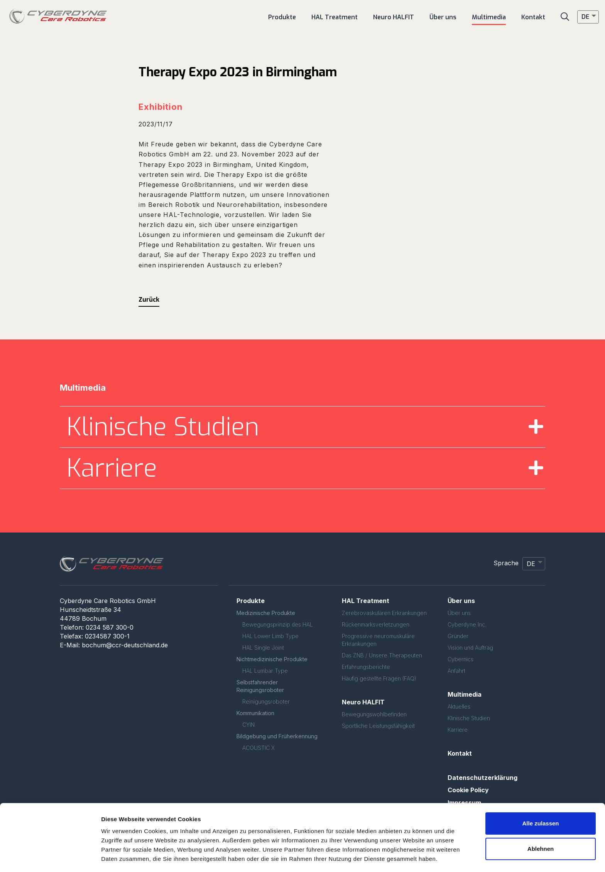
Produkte (251, 601)
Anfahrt (456, 670)
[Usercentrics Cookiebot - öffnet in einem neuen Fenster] (50, 857)
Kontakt (460, 753)
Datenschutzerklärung (482, 777)
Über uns (459, 613)
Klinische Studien (469, 718)
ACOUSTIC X (258, 747)
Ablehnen (540, 825)
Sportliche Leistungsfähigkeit (378, 725)
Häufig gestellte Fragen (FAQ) (379, 678)
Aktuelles (459, 706)
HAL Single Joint (263, 647)
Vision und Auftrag (470, 647)
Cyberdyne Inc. (467, 624)
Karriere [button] (112, 468)
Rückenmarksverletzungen (375, 624)
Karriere (458, 729)
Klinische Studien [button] (163, 427)
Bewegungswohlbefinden (374, 714)
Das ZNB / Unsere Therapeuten (382, 655)
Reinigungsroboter (266, 701)
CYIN (248, 724)
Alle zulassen (540, 800)
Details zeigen (120, 857)
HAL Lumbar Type (265, 670)
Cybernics (460, 659)
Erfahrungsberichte (366, 667)
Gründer (458, 636)
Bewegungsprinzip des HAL (277, 624)
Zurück (149, 300)
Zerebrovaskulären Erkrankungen (384, 613)
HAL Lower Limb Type (270, 636)
